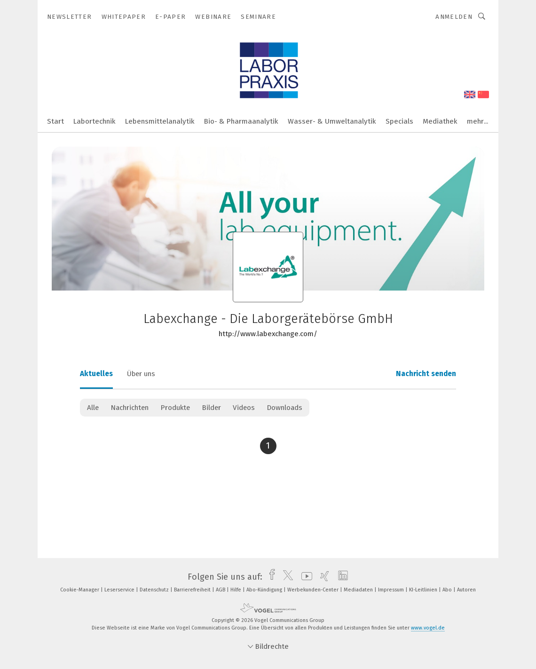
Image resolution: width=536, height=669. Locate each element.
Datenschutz (155, 590)
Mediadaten (359, 590)
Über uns (141, 374)
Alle (93, 407)
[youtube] (304, 577)
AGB (221, 590)
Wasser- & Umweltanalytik (332, 121)
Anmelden (454, 17)
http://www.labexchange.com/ (268, 334)
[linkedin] (340, 577)
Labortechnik (94, 121)
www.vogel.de (428, 628)
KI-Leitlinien (424, 590)
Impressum (391, 590)
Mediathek (440, 121)
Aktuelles (96, 374)
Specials (399, 121)
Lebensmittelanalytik (160, 121)
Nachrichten (129, 407)
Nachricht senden (426, 374)
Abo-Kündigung (265, 590)
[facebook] (270, 577)
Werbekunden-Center (313, 590)
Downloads (284, 407)
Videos (244, 407)
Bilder (211, 407)
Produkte (175, 407)
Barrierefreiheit (193, 590)
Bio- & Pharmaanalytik (241, 121)
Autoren (466, 590)
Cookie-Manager (80, 590)
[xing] (322, 577)
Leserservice (120, 590)
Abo (447, 590)
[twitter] (285, 577)
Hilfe (236, 590)
